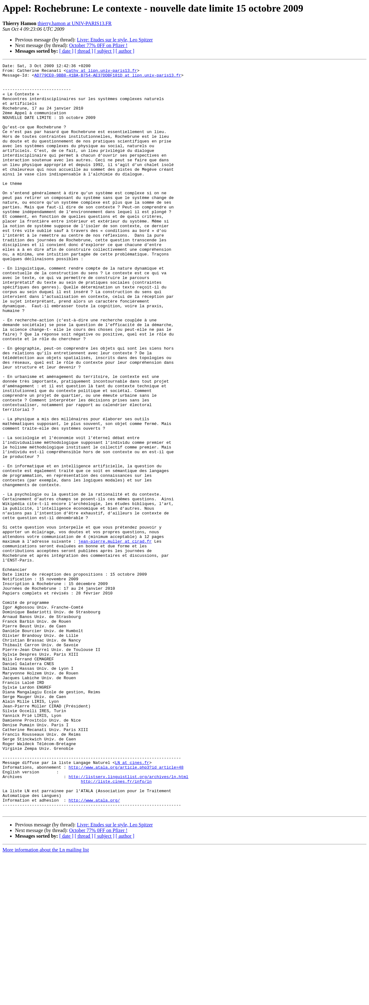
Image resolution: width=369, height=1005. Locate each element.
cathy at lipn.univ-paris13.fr (101, 72)
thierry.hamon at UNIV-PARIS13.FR (75, 23)
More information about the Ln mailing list (46, 999)
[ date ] (66, 51)
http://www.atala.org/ (94, 948)
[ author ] (125, 51)
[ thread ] (84, 51)
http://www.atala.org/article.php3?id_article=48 (126, 908)
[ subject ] (104, 51)
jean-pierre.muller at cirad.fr (115, 637)
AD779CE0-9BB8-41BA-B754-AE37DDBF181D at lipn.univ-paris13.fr (107, 78)
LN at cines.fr (132, 903)
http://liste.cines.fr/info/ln (116, 925)
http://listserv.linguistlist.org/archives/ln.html (128, 919)
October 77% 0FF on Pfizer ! (98, 45)
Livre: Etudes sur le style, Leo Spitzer (115, 39)
